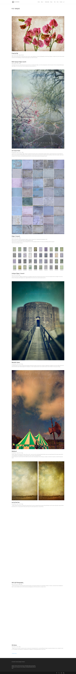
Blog (20, 63)
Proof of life (15, 53)
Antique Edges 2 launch (18, 273)
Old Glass (14, 645)
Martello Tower (16, 362)
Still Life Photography (17, 582)
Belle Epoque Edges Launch (19, 62)
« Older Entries (14, 653)
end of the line (15, 502)
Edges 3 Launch (16, 236)
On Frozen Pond (16, 150)
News (21, 584)
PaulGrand (14, 152)
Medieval (14, 451)
